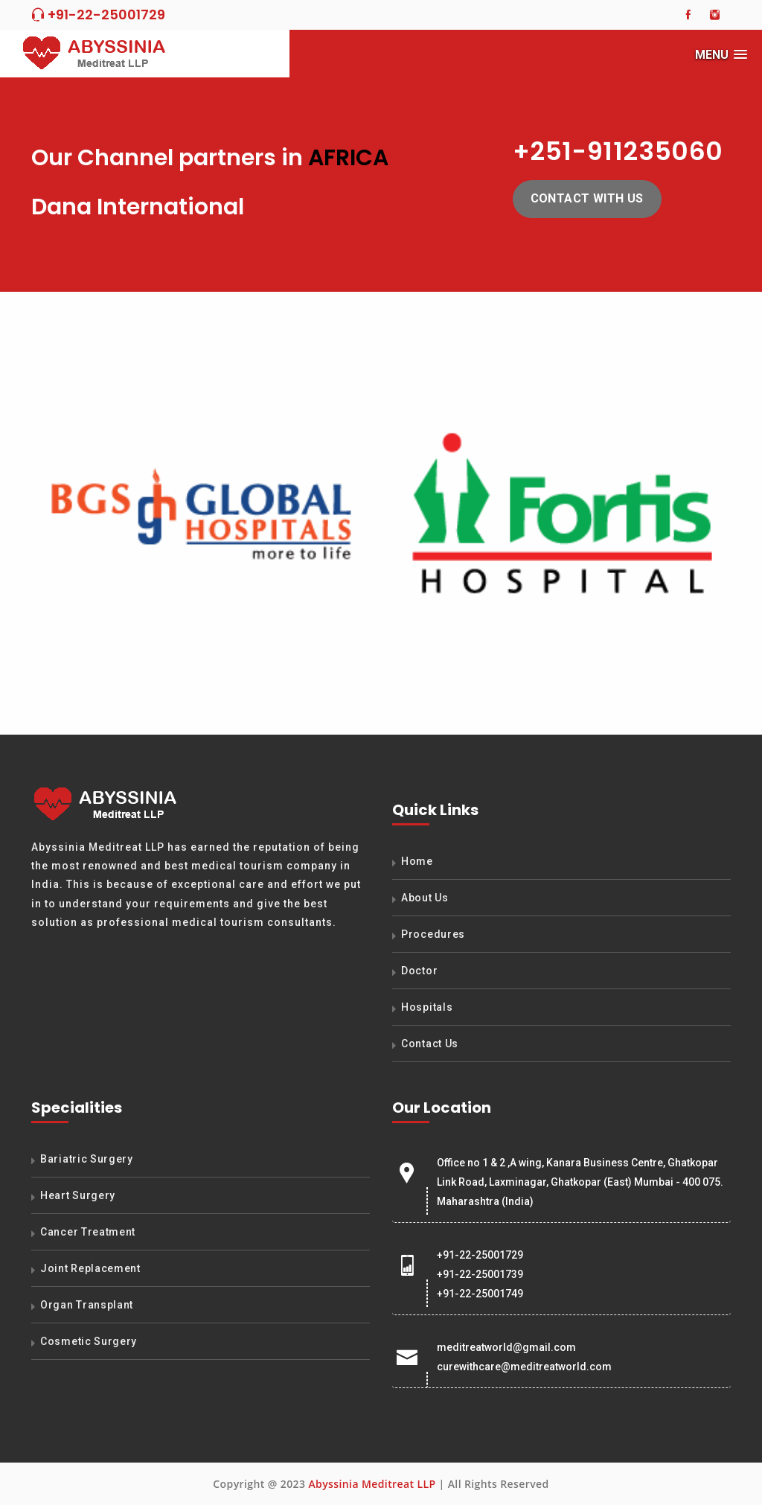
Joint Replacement (90, 1268)
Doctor (419, 971)
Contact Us (429, 1043)
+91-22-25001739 (480, 1274)
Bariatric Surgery (86, 1159)
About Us (425, 898)
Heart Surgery (77, 1195)
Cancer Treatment (87, 1232)
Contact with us (587, 198)
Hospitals (426, 1007)
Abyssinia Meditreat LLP (371, 1484)
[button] (721, 54)
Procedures (433, 934)
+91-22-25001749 (480, 1294)
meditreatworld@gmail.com (506, 1347)
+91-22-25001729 (98, 14)
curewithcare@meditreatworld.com (524, 1367)
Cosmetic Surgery (88, 1341)
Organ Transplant (86, 1305)
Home (417, 861)
